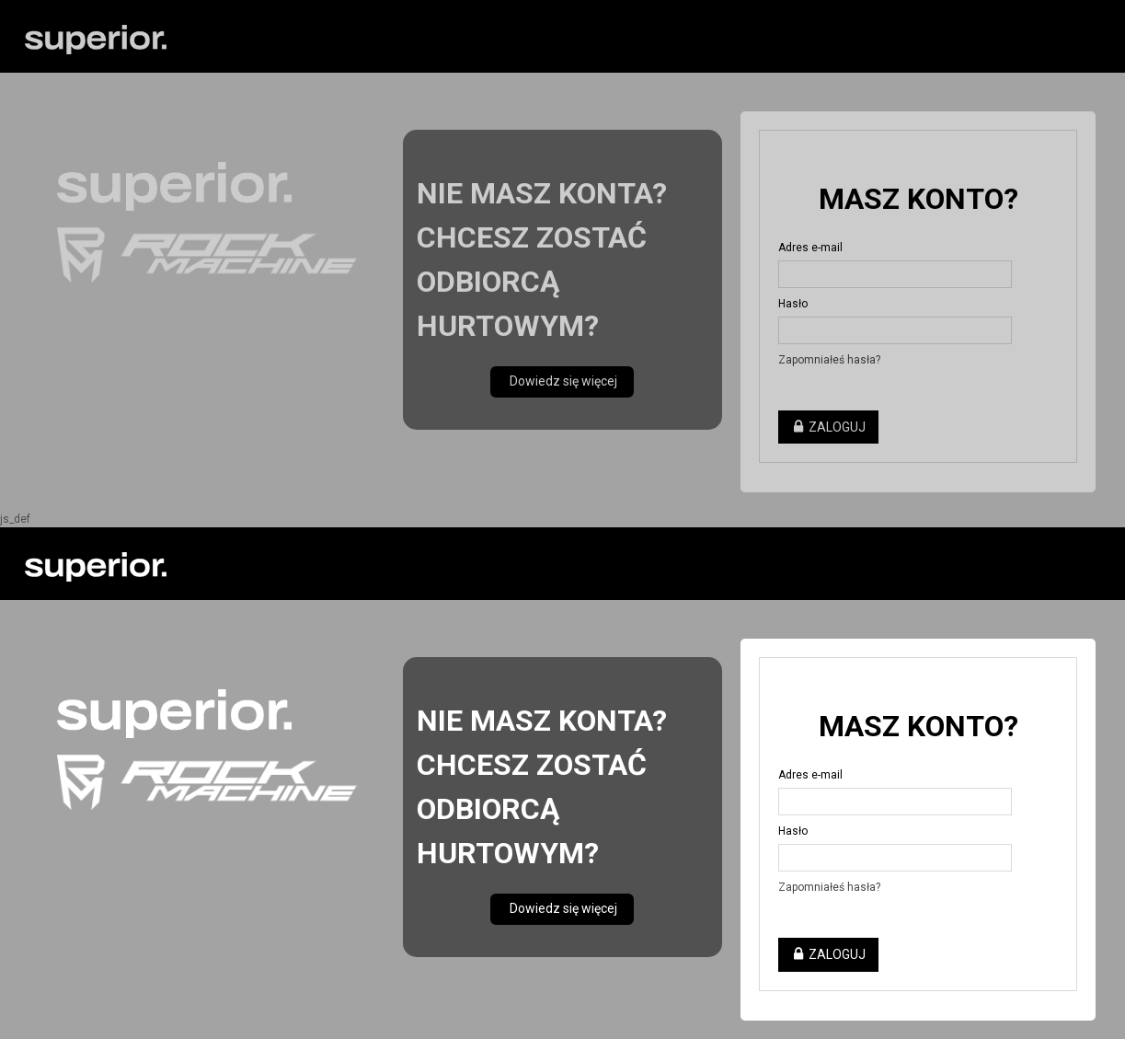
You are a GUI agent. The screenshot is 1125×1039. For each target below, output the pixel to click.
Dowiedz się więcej (562, 908)
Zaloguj (828, 954)
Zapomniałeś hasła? (829, 887)
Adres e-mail (810, 774)
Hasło (793, 831)
